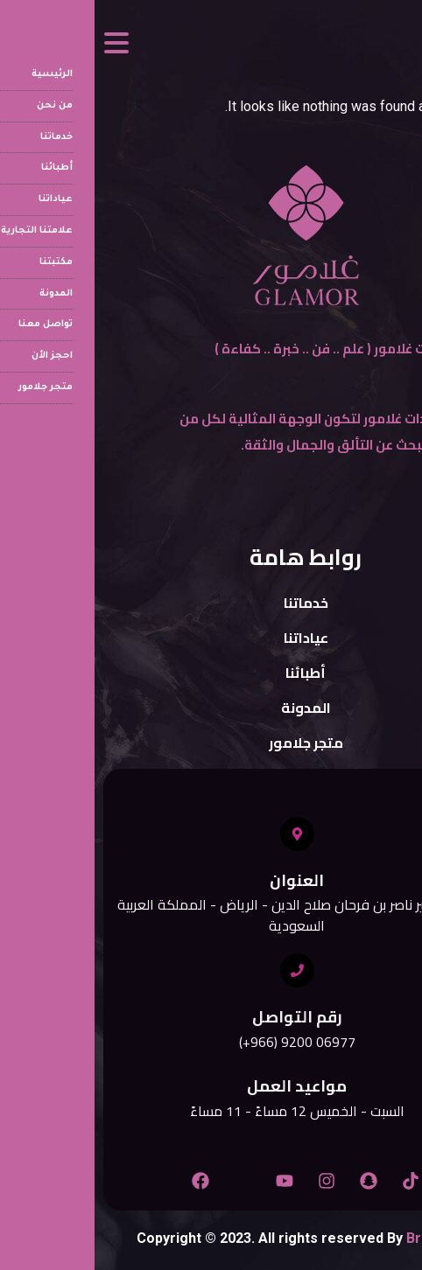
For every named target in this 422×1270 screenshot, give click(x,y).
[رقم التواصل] (203, 970)
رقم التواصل (203, 1016)
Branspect (346, 1238)
